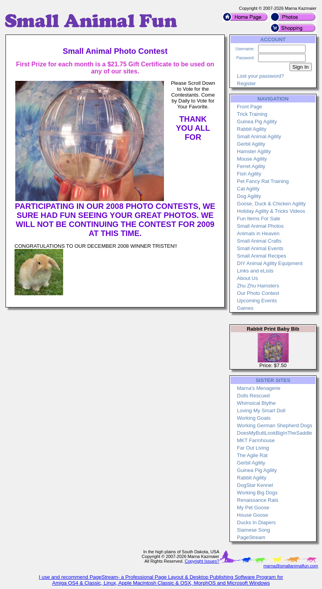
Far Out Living (253, 448)
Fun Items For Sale (258, 218)
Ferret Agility (251, 166)
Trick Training (252, 114)
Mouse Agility (252, 159)
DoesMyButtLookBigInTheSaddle (274, 433)
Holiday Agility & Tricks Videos (271, 211)
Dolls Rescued (253, 396)
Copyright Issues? (202, 561)
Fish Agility (249, 174)
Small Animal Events (260, 248)
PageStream (251, 537)
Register (246, 83)
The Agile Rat (252, 455)
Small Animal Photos (260, 226)
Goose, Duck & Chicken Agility (271, 204)
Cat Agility (248, 189)
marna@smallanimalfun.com (290, 565)
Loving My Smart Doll (261, 410)
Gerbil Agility (251, 144)
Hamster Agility (254, 151)
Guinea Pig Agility (257, 121)
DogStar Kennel (255, 485)
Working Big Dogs (257, 493)
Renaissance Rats (257, 500)
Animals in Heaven (258, 233)
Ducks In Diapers (256, 522)
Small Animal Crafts (259, 241)
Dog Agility (249, 196)
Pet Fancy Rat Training (263, 181)
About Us (247, 278)
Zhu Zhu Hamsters (258, 286)
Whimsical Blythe (256, 403)
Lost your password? (260, 76)
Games (245, 308)
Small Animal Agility (259, 136)
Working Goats (254, 418)
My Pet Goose (253, 507)
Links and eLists (255, 271)
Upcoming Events (257, 301)
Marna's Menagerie (258, 388)
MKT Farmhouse (256, 440)
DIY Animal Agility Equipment (269, 263)
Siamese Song (253, 530)
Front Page (249, 107)
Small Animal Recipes (261, 256)
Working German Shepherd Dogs (274, 425)
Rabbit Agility (251, 129)
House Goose (252, 515)
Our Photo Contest (258, 293)
